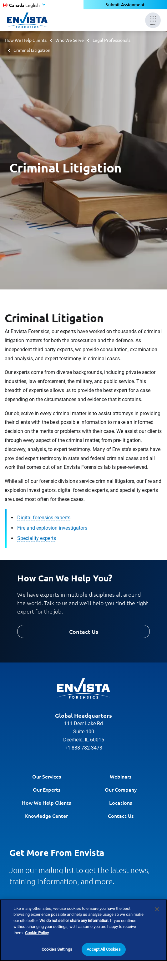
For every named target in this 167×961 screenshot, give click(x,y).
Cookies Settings (57, 950)
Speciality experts (36, 538)
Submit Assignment (125, 4)
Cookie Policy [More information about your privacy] (37, 933)
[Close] (157, 910)
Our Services (46, 776)
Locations (120, 802)
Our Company (121, 789)
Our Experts (46, 789)
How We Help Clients (26, 40)
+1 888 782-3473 (83, 748)
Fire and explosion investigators (52, 528)
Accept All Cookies (103, 950)
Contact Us (83, 631)
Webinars (120, 776)
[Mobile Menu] (153, 20)
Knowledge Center (46, 815)
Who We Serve (69, 40)
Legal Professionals (111, 40)
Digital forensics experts (43, 518)
